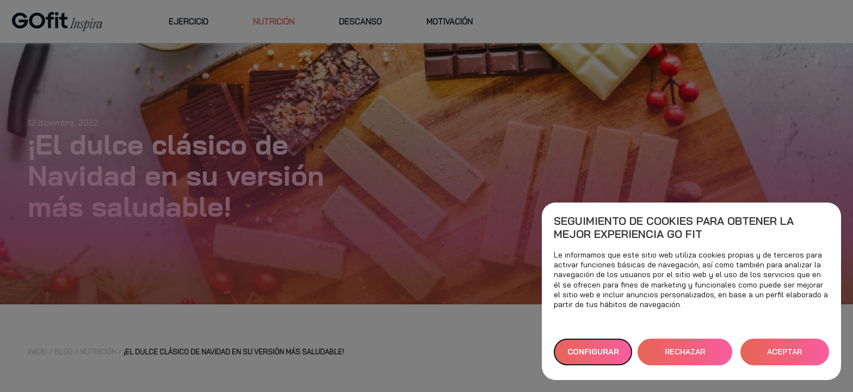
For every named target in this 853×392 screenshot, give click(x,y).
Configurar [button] (593, 352)
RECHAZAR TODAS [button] (685, 356)
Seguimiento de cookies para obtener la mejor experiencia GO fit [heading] (674, 228)
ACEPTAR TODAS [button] (784, 356)
